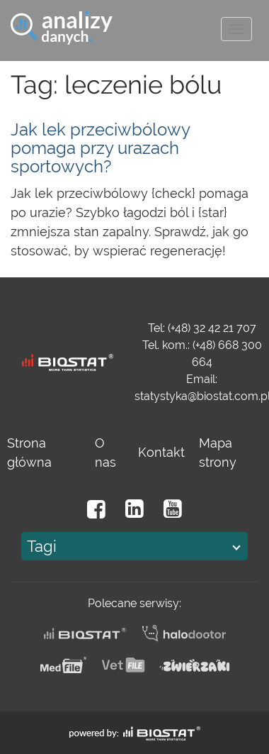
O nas (105, 453)
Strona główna (29, 453)
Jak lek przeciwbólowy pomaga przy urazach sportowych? (100, 148)
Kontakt (161, 452)
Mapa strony (217, 453)
